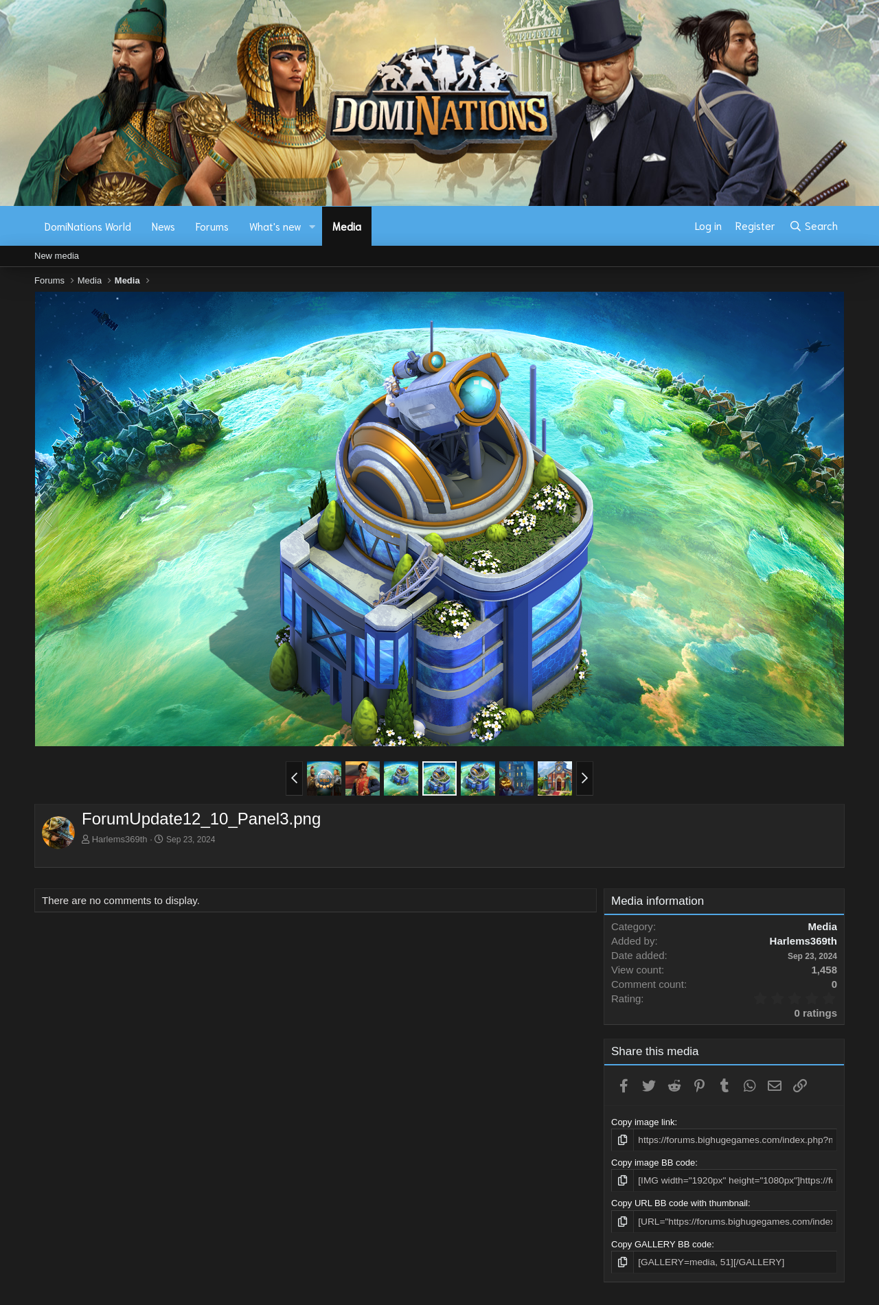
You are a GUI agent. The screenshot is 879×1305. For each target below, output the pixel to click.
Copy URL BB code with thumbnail (679, 1202)
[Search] (813, 226)
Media (346, 226)
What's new (275, 226)
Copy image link (643, 1122)
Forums (212, 226)
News (163, 226)
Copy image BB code (653, 1162)
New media (56, 256)
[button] (312, 226)
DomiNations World (88, 226)
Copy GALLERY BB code (661, 1242)
